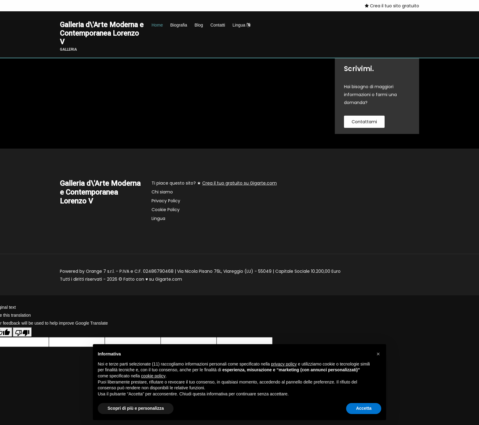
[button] (378, 354)
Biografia (178, 25)
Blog (199, 25)
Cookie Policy (166, 210)
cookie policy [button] (153, 375)
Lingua (241, 25)
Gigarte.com (168, 280)
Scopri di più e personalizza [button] (136, 408)
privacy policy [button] (284, 364)
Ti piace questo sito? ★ (214, 184)
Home (157, 25)
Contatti (217, 25)
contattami (364, 123)
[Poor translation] (22, 333)
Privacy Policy (166, 202)
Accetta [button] (363, 408)
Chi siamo (162, 193)
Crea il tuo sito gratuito (392, 6)
